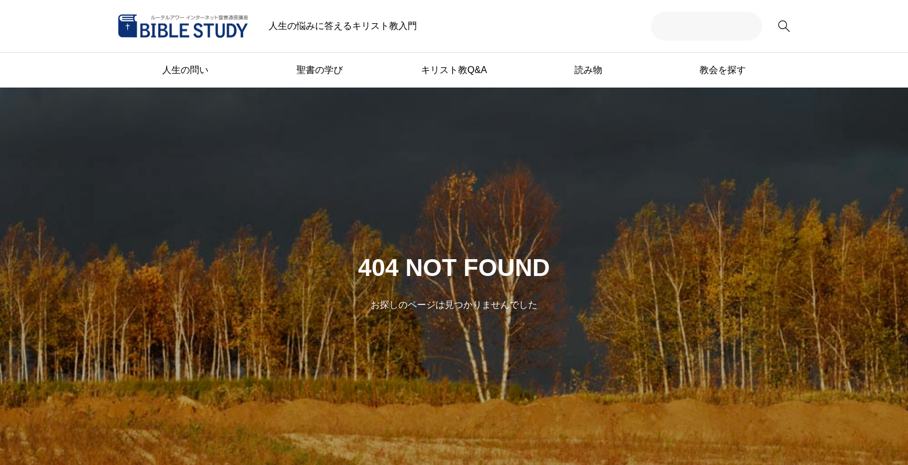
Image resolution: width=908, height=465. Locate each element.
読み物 (588, 70)
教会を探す (723, 70)
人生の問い (185, 70)
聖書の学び (319, 70)
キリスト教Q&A (454, 70)
